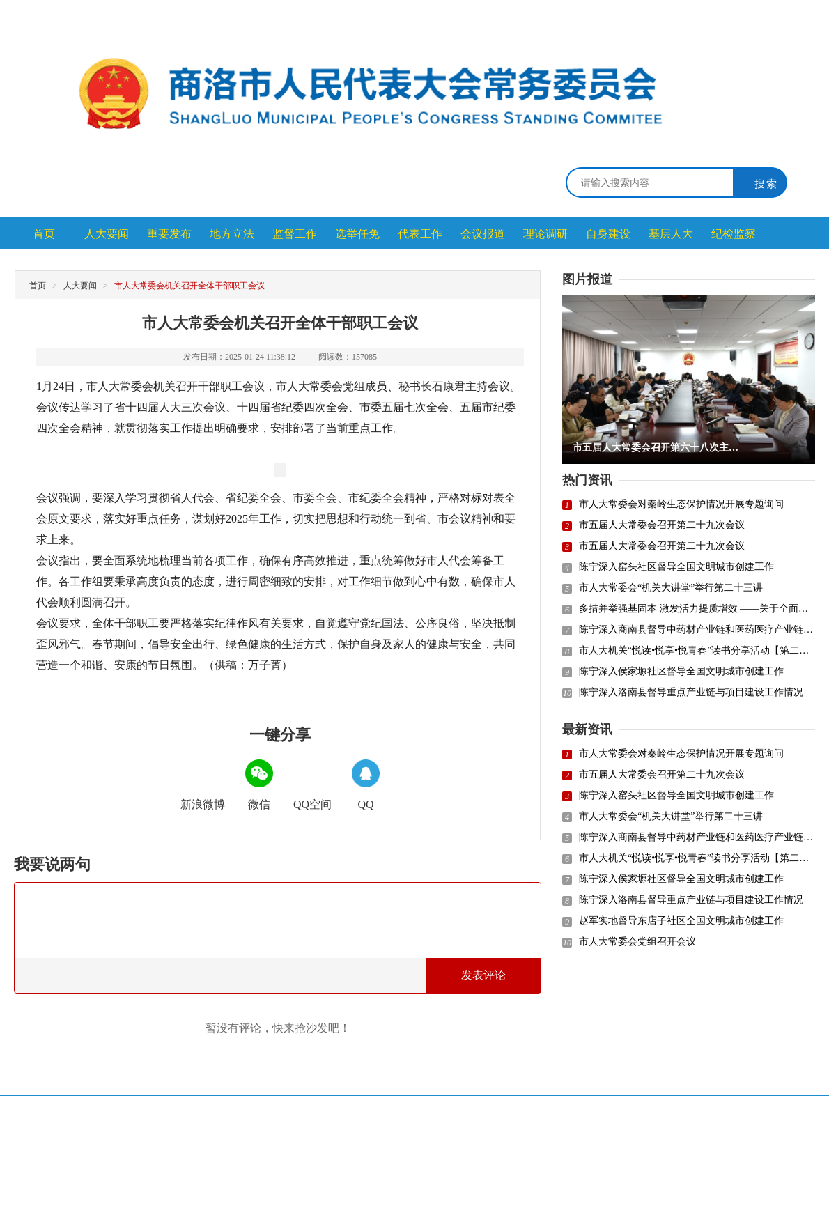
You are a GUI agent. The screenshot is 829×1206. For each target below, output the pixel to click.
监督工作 (294, 234)
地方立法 (232, 234)
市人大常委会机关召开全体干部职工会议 (189, 286)
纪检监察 (733, 234)
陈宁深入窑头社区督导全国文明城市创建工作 (676, 567)
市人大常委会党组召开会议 (637, 941)
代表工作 (420, 234)
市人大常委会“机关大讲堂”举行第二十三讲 (671, 587)
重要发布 (169, 234)
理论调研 (545, 234)
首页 (44, 234)
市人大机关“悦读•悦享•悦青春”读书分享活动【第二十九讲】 (697, 650)
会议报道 (482, 234)
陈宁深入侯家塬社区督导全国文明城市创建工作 (681, 671)
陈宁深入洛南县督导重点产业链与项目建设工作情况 (691, 692)
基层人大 (671, 234)
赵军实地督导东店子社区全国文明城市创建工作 (681, 920)
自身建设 (608, 234)
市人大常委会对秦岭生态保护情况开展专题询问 (681, 504)
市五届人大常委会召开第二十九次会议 (662, 525)
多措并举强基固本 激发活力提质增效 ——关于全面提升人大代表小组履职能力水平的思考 (697, 608)
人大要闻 (106, 234)
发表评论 (483, 975)
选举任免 (357, 234)
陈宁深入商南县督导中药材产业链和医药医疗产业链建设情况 (697, 629)
